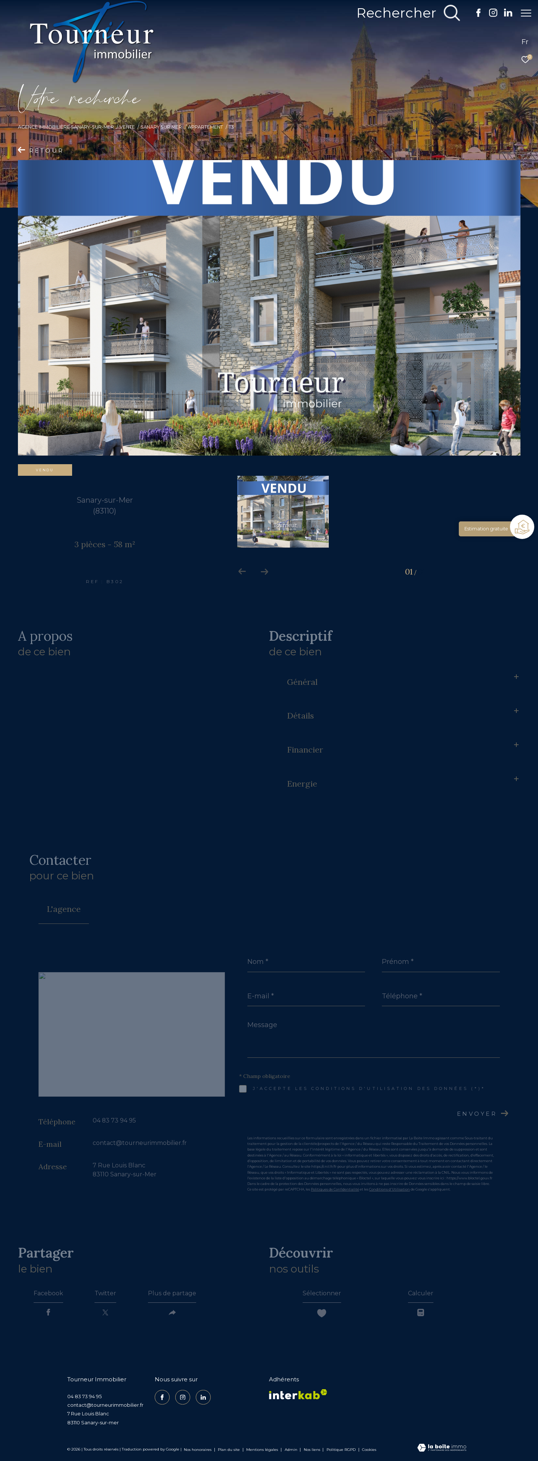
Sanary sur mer (161, 127)
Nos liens (312, 1449)
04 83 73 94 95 (114, 1120)
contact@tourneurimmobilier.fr (140, 1142)
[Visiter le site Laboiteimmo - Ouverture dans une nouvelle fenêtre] (442, 1448)
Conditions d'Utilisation (389, 1189)
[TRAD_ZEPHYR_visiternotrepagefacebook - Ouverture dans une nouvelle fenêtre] (475, 14)
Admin (292, 1449)
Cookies (369, 1450)
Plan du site (229, 1449)
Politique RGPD (341, 1449)
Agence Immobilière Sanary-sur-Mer (66, 127)
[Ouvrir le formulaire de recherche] (405, 13)
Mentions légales (262, 1449)
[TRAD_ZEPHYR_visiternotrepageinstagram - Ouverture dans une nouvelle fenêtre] (489, 14)
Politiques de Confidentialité (335, 1189)
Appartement (205, 127)
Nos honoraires (197, 1449)
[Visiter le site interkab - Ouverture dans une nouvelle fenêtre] (298, 1394)
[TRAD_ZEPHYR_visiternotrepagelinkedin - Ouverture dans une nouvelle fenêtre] (504, 14)
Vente (127, 127)
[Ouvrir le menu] (526, 13)
